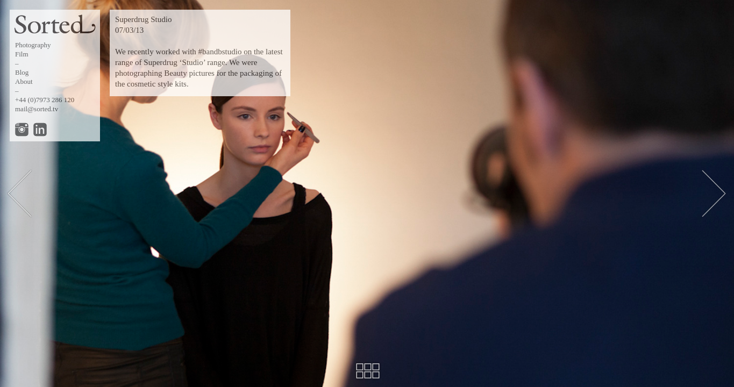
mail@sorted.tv (36, 109)
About (24, 81)
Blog (21, 72)
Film (21, 54)
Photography (33, 45)
